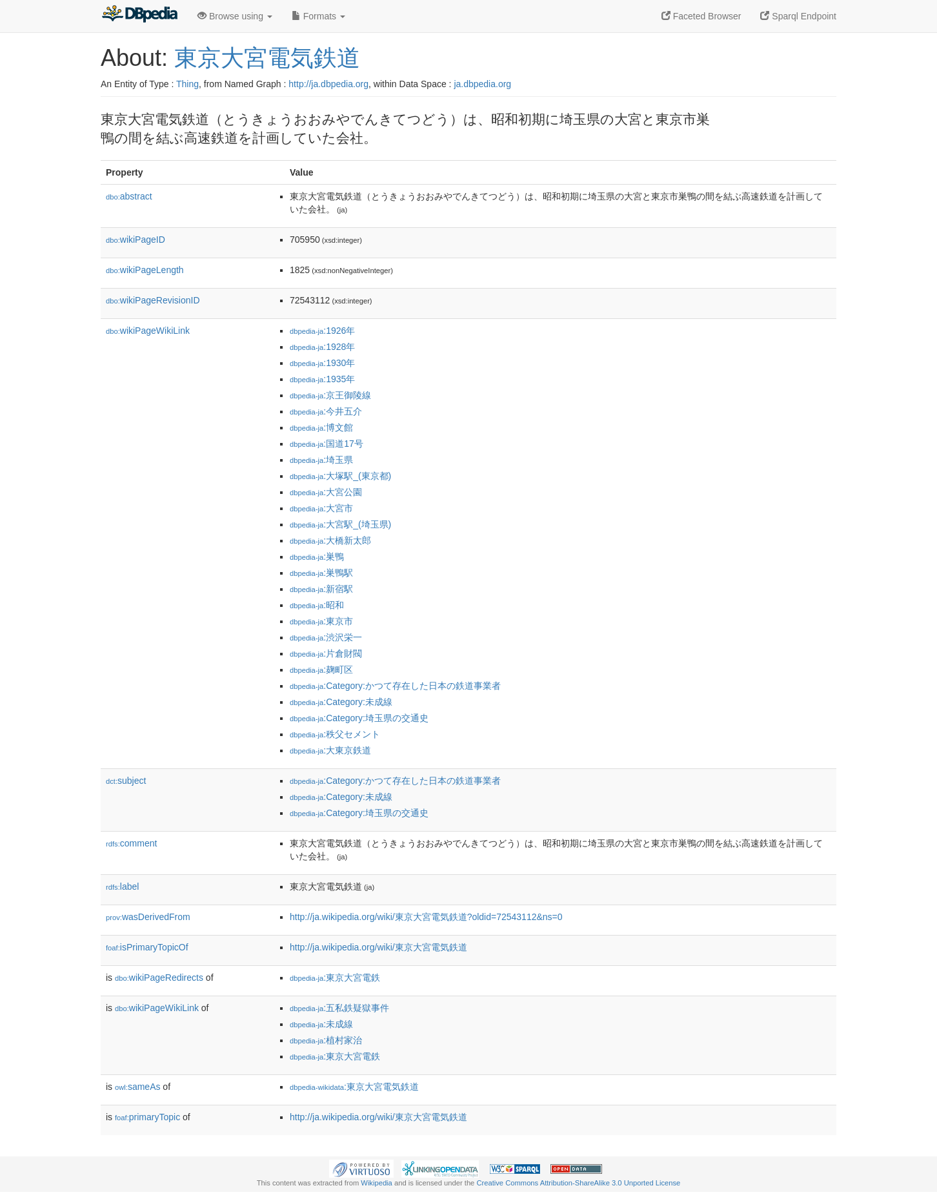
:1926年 (322, 330)
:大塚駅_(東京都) (340, 476)
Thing (187, 84)
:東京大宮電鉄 (335, 977)
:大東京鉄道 (330, 750)
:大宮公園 (326, 492)
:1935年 (322, 379)
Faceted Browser (701, 16)
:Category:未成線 (341, 702)
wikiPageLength (145, 270)
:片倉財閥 (326, 653)
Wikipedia (376, 1183)
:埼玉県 (321, 460)
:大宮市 (321, 508)
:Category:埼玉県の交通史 (359, 718)
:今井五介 (326, 411)
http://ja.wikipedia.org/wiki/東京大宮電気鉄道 (378, 947)
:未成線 (321, 1024)
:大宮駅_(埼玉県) (340, 524)
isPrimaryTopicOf (147, 947)
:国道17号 (326, 443)
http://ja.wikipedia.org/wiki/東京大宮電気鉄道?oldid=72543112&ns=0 (426, 917)
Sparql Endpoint (798, 16)
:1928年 (322, 347)
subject (126, 780)
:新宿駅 (321, 589)
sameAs (137, 1086)
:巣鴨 (317, 556)
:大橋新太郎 (330, 540)
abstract (129, 196)
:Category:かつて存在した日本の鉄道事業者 (395, 686)
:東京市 (321, 621)
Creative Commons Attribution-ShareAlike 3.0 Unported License (578, 1183)
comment (131, 843)
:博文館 (321, 427)
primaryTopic (147, 1117)
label (122, 886)
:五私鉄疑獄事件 (339, 1008)
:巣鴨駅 (321, 573)
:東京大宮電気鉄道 (354, 1086)
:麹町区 (321, 669)
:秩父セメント (335, 734)
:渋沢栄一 (326, 637)
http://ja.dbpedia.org (328, 84)
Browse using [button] (234, 16)
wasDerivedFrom (148, 917)
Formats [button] (318, 16)
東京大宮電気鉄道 (267, 58)
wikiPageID (135, 239)
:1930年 (322, 363)
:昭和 (317, 605)
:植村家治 (326, 1040)
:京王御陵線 (330, 395)
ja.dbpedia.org (482, 84)
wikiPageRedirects (159, 977)
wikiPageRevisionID (153, 300)
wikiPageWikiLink (148, 330)
